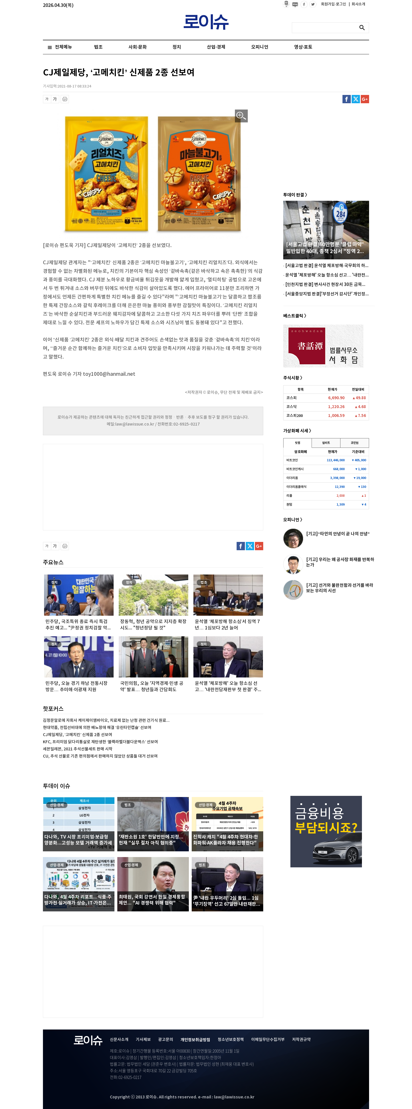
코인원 (354, 443)
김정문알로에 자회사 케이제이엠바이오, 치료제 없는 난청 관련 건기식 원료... (106, 720)
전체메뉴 (63, 47)
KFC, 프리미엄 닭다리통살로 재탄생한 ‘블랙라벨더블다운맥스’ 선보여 (100, 742)
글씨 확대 (55, 99)
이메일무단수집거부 (268, 1039)
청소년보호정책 (231, 1039)
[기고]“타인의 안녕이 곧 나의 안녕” (338, 533)
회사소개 (357, 4)
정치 (177, 47)
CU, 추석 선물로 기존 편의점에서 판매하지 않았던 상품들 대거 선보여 (100, 756)
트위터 (356, 99)
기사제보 (143, 1039)
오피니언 (259, 47)
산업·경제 (216, 47)
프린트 (65, 99)
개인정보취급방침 (195, 1040)
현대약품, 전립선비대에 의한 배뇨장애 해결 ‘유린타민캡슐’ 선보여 (97, 727)
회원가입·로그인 (334, 4)
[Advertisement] (100, 486)
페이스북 (346, 99)
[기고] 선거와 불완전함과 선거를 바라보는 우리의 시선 (339, 588)
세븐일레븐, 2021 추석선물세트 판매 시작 (77, 749)
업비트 (326, 443)
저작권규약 (301, 1039)
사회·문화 (137, 47)
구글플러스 (365, 99)
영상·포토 (303, 47)
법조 (98, 47)
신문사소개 (119, 1039)
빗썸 (297, 443)
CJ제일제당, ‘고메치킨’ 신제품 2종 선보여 (77, 734)
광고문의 (165, 1039)
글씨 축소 (47, 99)
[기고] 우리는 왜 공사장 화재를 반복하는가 (340, 562)
